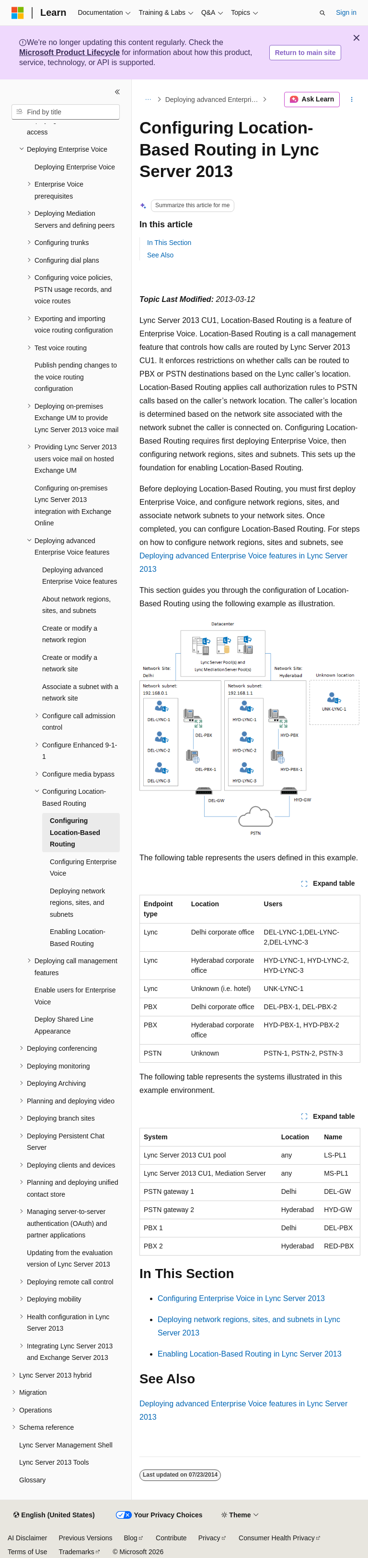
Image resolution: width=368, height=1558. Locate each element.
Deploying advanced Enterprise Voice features (213, 99)
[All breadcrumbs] (147, 99)
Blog (131, 1538)
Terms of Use (27, 1552)
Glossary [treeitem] (32, 1480)
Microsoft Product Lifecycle (69, 52)
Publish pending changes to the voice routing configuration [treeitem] (75, 376)
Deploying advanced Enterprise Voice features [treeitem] (79, 576)
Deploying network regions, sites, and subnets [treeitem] (77, 902)
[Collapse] (117, 91)
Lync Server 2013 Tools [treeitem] (54, 1462)
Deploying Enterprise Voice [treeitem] (74, 167)
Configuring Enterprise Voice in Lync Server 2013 (241, 1298)
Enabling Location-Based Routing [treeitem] (77, 937)
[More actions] (352, 99)
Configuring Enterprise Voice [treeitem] (83, 868)
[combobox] (66, 112)
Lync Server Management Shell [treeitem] (66, 1445)
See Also (160, 255)
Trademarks (76, 1552)
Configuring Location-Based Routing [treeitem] (75, 832)
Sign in (346, 12)
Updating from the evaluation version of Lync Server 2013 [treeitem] (70, 1259)
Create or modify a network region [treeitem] (69, 634)
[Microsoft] (18, 13)
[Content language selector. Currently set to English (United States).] (54, 1515)
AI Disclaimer (27, 1538)
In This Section (169, 242)
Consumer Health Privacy (277, 1538)
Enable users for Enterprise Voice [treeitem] (75, 996)
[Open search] (322, 13)
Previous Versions (85, 1538)
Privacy (209, 1538)
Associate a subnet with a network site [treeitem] (80, 692)
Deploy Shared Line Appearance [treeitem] (63, 1025)
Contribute (171, 1538)
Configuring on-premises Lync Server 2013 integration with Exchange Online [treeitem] (72, 505)
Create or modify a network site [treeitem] (69, 663)
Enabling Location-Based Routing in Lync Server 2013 (250, 1354)
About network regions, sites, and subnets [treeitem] (76, 605)
